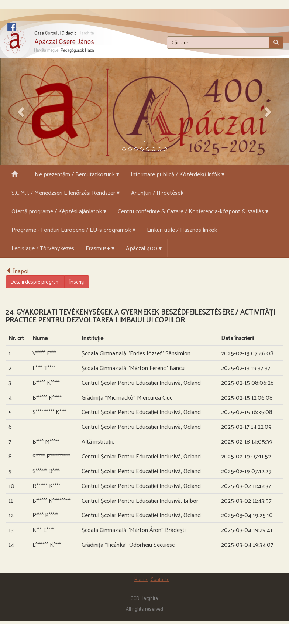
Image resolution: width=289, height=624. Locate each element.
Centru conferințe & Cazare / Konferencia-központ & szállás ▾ (193, 211)
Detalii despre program (35, 281)
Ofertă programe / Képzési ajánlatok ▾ (58, 211)
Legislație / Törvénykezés (42, 248)
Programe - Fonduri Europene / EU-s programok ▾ (73, 229)
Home (141, 579)
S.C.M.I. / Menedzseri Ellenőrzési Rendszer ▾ (65, 192)
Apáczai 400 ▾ (144, 248)
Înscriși (77, 281)
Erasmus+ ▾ (100, 248)
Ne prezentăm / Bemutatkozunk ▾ (77, 174)
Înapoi (17, 270)
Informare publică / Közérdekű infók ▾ (177, 174)
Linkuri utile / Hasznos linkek (182, 229)
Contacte (160, 579)
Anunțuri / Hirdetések (157, 192)
